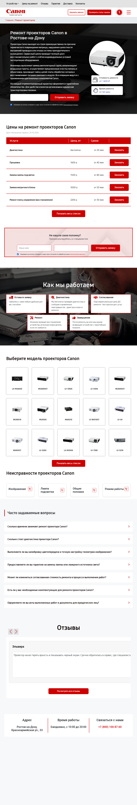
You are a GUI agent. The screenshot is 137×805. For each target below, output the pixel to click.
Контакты (80, 3)
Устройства (11, 3)
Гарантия (55, 3)
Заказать (119, 150)
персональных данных (70, 105)
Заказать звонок (76, 12)
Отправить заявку (64, 97)
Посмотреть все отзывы (68, 691)
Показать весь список (69, 213)
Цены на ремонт (30, 3)
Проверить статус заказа (99, 12)
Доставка (67, 3)
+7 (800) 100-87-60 (110, 726)
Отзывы (44, 3)
